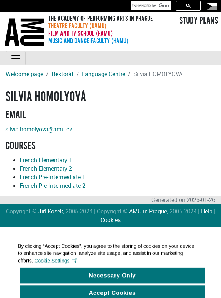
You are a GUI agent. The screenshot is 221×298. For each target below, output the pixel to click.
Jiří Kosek (50, 211)
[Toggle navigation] (16, 58)
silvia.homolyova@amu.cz (38, 129)
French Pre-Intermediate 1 (52, 177)
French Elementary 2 (46, 168)
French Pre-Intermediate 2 (52, 186)
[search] (150, 5)
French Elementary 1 (46, 160)
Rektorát (62, 74)
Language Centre (103, 74)
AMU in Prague (148, 211)
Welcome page (24, 74)
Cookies (110, 220)
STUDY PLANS (198, 21)
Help (206, 211)
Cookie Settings (55, 264)
